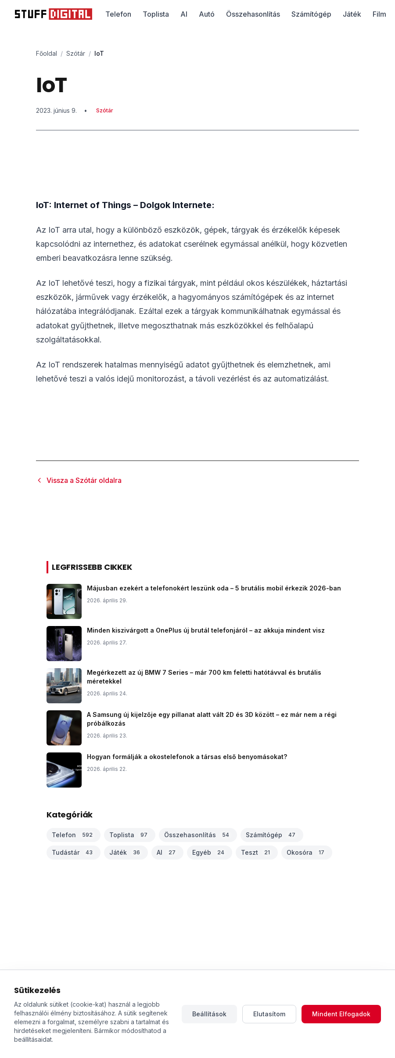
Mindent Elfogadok (341, 1014)
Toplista (156, 14)
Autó (207, 14)
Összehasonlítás (253, 14)
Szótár (75, 53)
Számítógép (311, 14)
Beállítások (209, 1014)
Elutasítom (269, 1014)
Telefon (118, 14)
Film (379, 14)
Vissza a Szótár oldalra (79, 480)
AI (183, 14)
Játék (352, 14)
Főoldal (46, 53)
